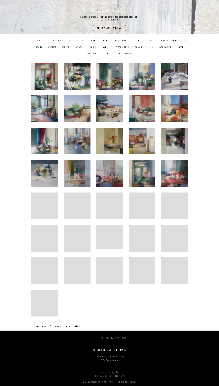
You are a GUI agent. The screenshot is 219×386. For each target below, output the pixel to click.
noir (152, 47)
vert (84, 41)
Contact (205, 7)
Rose (73, 41)
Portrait (175, 7)
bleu (107, 41)
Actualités (190, 7)
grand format (123, 41)
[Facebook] (96, 338)
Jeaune (150, 41)
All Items (43, 41)
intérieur (59, 41)
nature (80, 47)
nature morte (123, 47)
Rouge (140, 47)
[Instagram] (102, 338)
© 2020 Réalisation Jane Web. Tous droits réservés (109, 381)
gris (138, 41)
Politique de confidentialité (109, 375)
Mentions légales (109, 372)
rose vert (94, 53)
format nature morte (172, 41)
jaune (106, 47)
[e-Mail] (107, 338)
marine (94, 47)
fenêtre (109, 53)
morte (67, 47)
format (53, 47)
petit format (125, 53)
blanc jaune (166, 47)
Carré (181, 47)
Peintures (138, 7)
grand (40, 47)
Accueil (124, 7)
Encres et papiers (157, 7)
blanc (95, 41)
